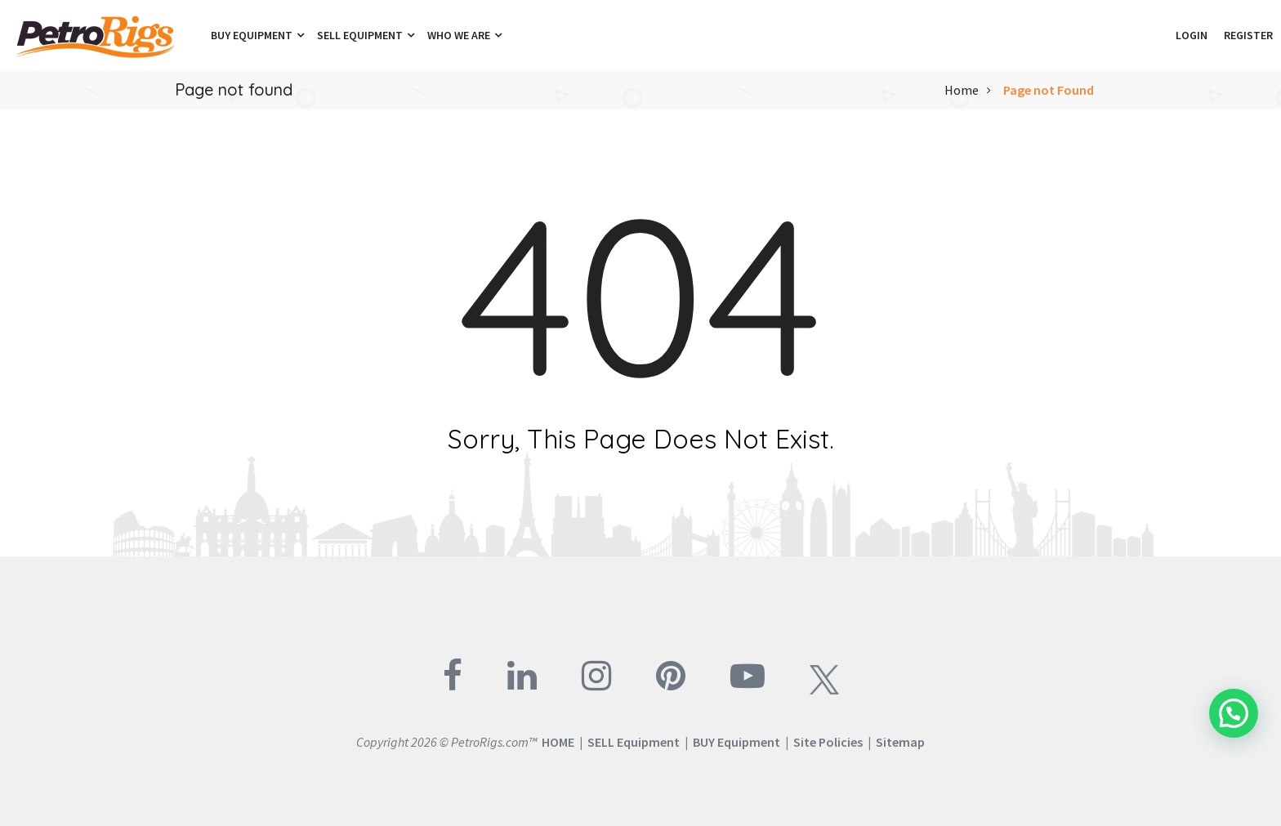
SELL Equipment (633, 742)
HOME (558, 742)
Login (1191, 35)
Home (961, 90)
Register (1248, 35)
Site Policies (828, 742)
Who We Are (464, 35)
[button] (1159, 35)
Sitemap (900, 742)
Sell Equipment (365, 35)
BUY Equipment (736, 742)
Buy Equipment (257, 35)
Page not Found (1048, 90)
